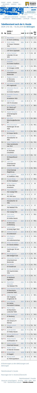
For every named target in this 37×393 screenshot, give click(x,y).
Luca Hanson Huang (13, 288)
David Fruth (10, 101)
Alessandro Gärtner (13, 258)
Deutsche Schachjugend (9, 380)
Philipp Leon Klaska (13, 199)
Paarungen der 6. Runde (9, 375)
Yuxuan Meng (11, 179)
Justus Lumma (11, 343)
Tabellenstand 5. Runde (9, 371)
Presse (33, 19)
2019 (25, 380)
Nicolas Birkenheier (13, 269)
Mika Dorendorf (12, 125)
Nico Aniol (10, 194)
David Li (9, 149)
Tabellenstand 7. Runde (27, 378)
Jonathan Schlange (13, 168)
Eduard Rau (11, 352)
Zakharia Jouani (12, 232)
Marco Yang (10, 308)
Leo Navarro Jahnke (13, 83)
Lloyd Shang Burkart (13, 205)
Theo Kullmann (11, 190)
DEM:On (30, 17)
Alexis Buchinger (12, 314)
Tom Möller (10, 265)
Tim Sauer (10, 70)
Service (13, 4)
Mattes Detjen (11, 348)
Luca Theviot (11, 301)
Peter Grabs (11, 42)
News (9, 2)
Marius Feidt (11, 357)
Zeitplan (26, 19)
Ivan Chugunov (11, 174)
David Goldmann (12, 247)
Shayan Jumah (11, 325)
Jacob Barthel (11, 330)
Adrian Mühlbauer (13, 334)
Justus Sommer (12, 53)
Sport (3, 2)
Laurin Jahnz (11, 227)
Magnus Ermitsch (12, 77)
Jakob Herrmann (12, 295)
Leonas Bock (11, 319)
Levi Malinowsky (12, 155)
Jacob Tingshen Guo (13, 142)
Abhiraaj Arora (11, 66)
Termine (15, 2)
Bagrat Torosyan (12, 112)
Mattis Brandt (11, 339)
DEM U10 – (12, 27)
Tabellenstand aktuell (14, 382)
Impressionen (16, 19)
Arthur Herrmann (12, 243)
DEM (30, 380)
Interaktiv (6, 19)
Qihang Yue (10, 275)
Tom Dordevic (11, 136)
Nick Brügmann (12, 254)
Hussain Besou (11, 49)
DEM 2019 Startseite (11, 17)
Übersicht (23, 375)
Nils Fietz (10, 118)
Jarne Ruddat (11, 105)
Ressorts (6, 4)
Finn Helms (10, 38)
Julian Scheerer (12, 183)
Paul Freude (11, 131)
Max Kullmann (11, 210)
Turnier (23, 17)
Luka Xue (10, 161)
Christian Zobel (12, 221)
